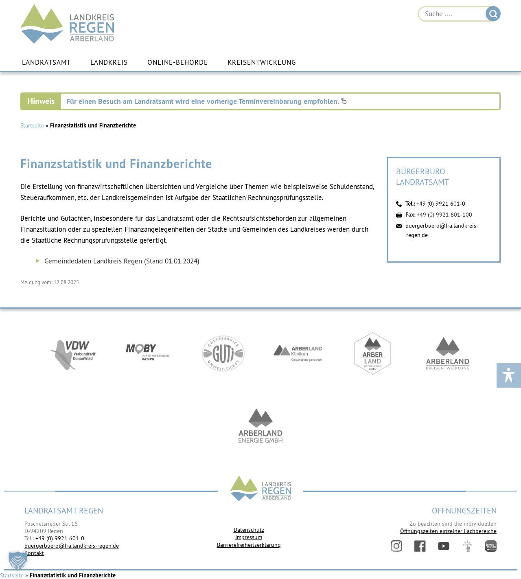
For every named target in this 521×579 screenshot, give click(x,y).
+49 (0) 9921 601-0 (440, 203)
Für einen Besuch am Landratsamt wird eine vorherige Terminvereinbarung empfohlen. (206, 101)
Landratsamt (46, 62)
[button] (18, 561)
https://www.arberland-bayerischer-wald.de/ (372, 353)
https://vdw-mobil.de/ (73, 353)
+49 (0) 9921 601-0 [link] (59, 538)
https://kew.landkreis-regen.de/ (447, 353)
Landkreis (109, 62)
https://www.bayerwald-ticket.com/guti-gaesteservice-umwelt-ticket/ (223, 353)
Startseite (32, 125)
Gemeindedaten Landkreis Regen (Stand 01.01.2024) (121, 261)
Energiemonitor (491, 546)
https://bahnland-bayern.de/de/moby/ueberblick (148, 353)
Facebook (420, 546)
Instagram (396, 546)
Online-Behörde (177, 62)
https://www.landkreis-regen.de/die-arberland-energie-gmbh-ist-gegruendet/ (260, 426)
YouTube (443, 546)
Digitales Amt (467, 546)
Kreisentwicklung (262, 62)
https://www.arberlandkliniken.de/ (298, 353)
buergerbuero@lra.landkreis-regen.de (71, 545)
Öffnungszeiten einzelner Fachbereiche (448, 531)
